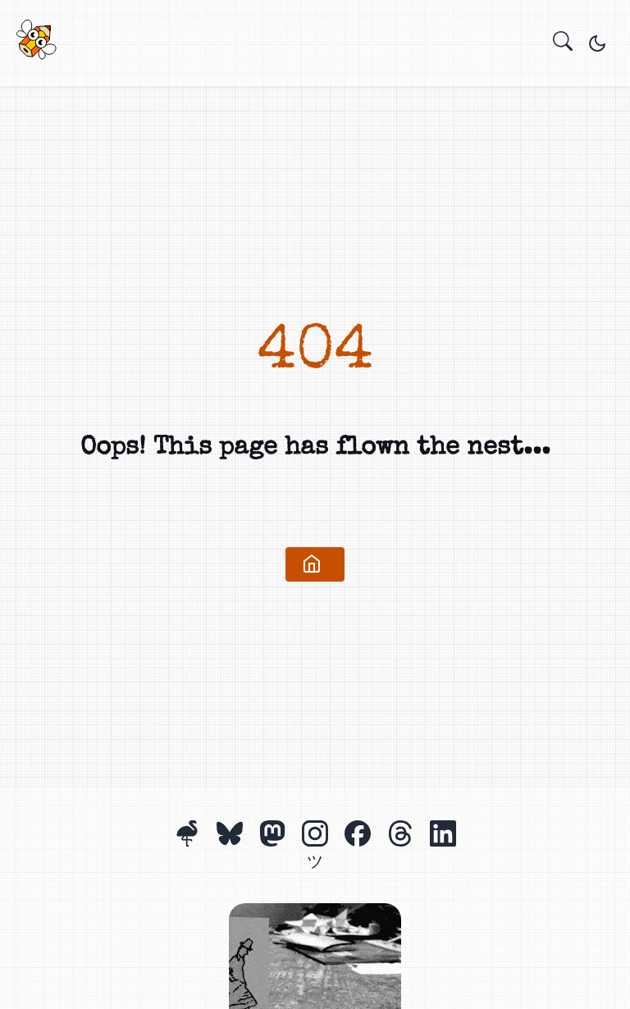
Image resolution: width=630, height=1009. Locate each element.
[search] (563, 43)
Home (280, 47)
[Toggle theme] (597, 43)
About (313, 47)
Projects (297, 47)
